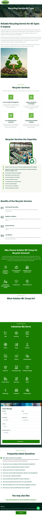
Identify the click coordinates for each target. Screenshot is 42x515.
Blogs (1, 480)
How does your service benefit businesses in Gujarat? (16, 443)
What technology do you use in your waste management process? (19, 440)
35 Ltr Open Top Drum (4, 494)
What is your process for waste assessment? (14, 425)
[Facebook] (2, 469)
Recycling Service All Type (26, 480)
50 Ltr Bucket (3, 503)
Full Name (4, 366)
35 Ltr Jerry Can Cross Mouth (5, 489)
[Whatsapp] (38, 508)
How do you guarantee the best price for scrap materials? (17, 437)
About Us (2, 476)
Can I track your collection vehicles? (12, 431)
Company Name (24, 373)
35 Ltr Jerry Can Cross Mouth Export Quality (7, 491)
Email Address (4, 373)
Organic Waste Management (12, 455)
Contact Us (2, 478)
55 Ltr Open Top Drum (4, 498)
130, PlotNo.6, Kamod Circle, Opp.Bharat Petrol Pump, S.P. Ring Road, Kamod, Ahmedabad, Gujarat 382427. (31, 497)
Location (3, 379)
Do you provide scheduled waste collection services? (16, 422)
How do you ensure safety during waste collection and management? (20, 428)
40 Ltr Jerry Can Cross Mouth (5, 496)
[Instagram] (7, 469)
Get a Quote (21, 512)
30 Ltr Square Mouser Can (5, 487)
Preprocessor (33, 455)
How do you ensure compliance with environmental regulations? (19, 419)
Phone (23, 366)
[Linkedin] (10, 469)
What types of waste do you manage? (12, 413)
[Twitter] (4, 469)
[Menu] (40, 2)
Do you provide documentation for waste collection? (16, 434)
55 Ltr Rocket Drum (4, 501)
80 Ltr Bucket (3, 505)
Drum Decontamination (24, 455)
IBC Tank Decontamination (26, 476)
